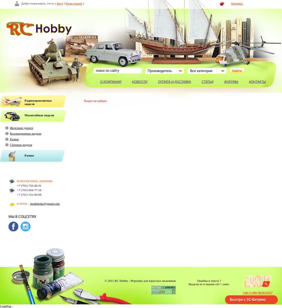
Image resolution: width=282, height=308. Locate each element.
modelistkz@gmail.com (45, 203)
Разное (14, 139)
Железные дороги (21, 128)
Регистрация (74, 3)
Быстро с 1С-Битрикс (248, 300)
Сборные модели (21, 144)
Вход (60, 3)
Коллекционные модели (25, 133)
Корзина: (237, 3)
